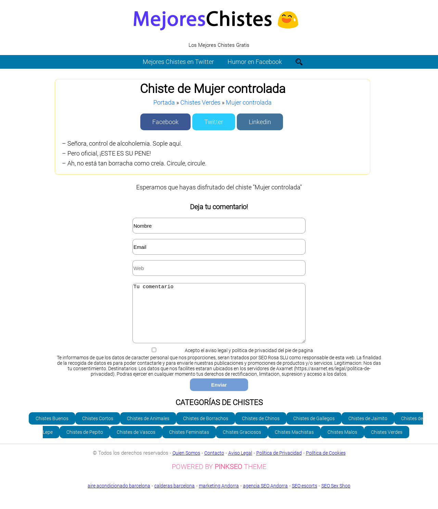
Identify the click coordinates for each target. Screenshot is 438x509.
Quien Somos (186, 463)
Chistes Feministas (189, 442)
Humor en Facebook (255, 61)
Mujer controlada (249, 102)
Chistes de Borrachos (205, 428)
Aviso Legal (240, 463)
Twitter (213, 121)
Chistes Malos (342, 442)
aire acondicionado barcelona (119, 496)
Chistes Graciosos (242, 442)
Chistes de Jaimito (367, 428)
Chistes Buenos (52, 428)
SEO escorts (304, 496)
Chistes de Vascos (136, 442)
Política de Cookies (326, 463)
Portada (164, 102)
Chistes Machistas (294, 442)
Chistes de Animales (148, 428)
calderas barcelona (174, 496)
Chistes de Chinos (261, 428)
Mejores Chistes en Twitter (178, 61)
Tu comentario (219, 318)
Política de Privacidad (279, 463)
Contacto (214, 463)
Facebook (165, 121)
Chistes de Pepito (84, 442)
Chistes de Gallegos (314, 428)
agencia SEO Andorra (265, 496)
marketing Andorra (219, 496)
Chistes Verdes (200, 102)
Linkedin (260, 121)
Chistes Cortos (97, 428)
